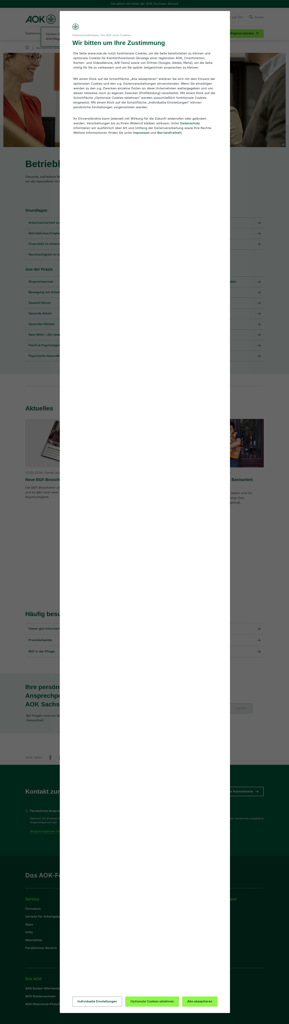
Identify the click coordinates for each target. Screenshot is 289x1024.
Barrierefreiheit (169, 133)
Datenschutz (190, 123)
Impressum (141, 133)
